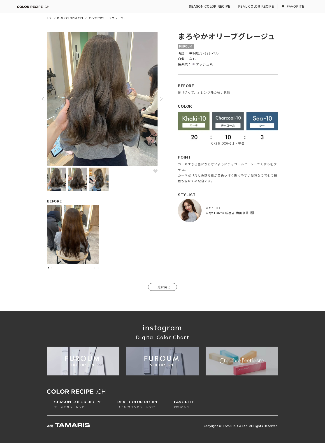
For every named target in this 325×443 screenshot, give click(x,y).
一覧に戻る (162, 287)
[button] (43, 99)
